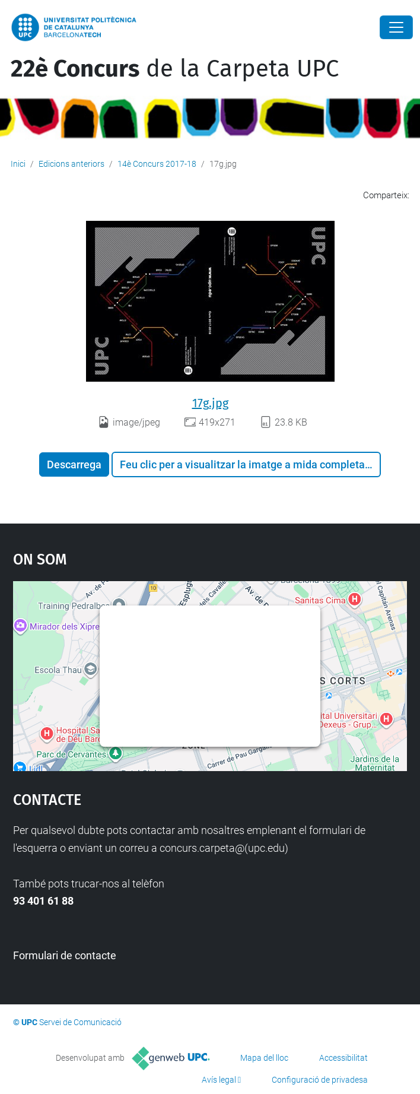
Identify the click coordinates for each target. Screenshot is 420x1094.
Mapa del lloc (264, 1058)
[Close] (396, 27)
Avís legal (219, 1080)
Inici (18, 164)
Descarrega (74, 464)
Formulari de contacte (64, 955)
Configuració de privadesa (320, 1080)
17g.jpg (210, 403)
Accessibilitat (343, 1058)
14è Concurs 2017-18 (156, 164)
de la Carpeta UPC (175, 69)
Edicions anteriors (71, 164)
